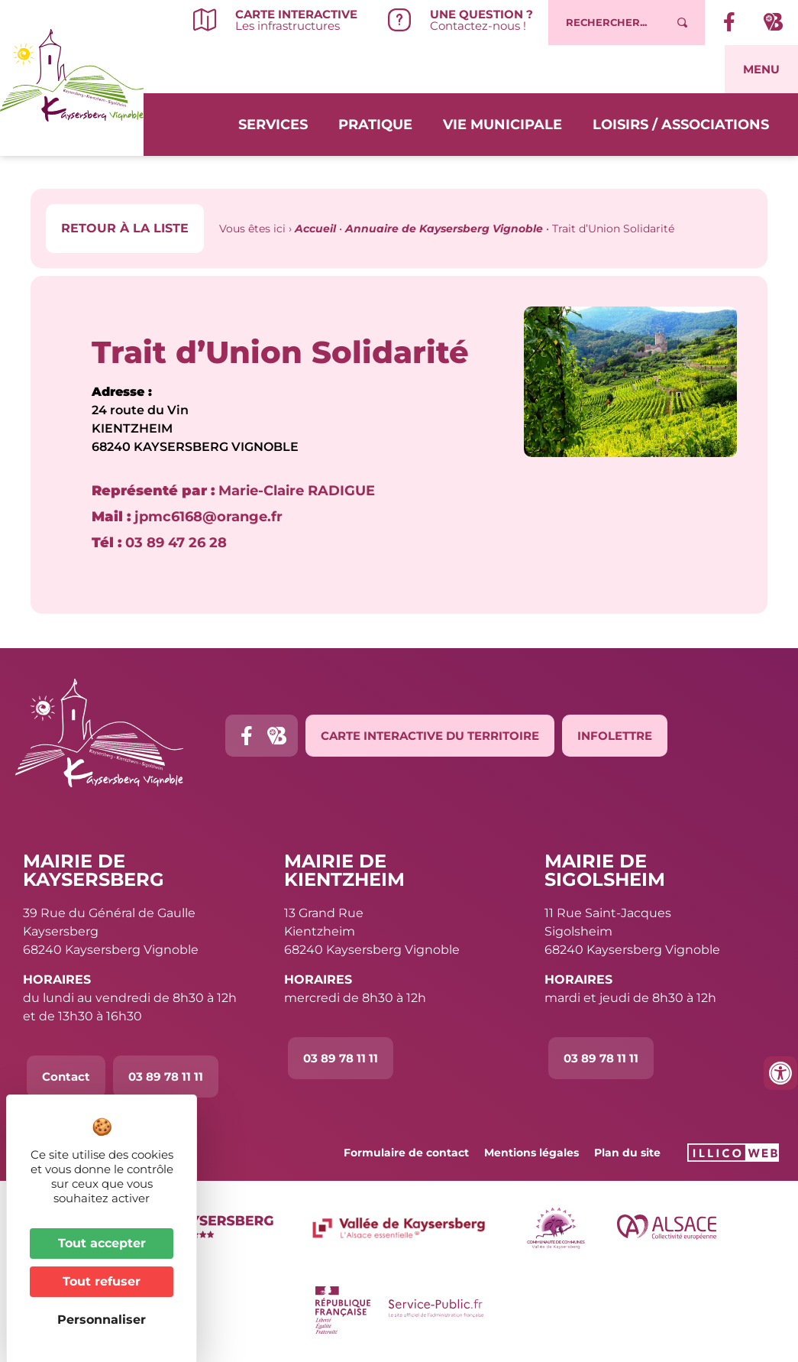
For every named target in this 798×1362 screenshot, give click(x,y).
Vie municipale (502, 123)
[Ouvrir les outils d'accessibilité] (780, 1073)
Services (273, 123)
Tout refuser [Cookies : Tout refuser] (102, 1281)
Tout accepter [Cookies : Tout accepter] (102, 1243)
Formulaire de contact (406, 1152)
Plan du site (627, 1152)
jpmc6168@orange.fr (187, 516)
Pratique (375, 123)
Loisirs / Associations (681, 123)
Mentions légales (531, 1152)
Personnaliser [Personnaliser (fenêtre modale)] (101, 1319)
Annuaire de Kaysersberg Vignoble (444, 228)
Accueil (315, 228)
